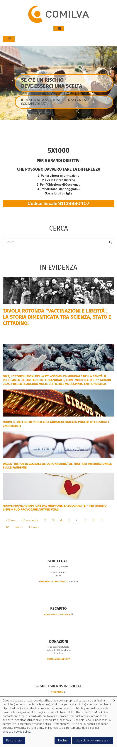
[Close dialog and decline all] (114, 699)
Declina (62, 740)
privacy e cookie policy (16, 731)
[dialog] (58, 722)
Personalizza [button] (14, 740)
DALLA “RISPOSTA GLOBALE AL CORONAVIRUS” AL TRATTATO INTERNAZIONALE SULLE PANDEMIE (57, 465)
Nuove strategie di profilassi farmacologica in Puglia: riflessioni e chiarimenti (56, 424)
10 (9, 527)
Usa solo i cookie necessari (92, 740)
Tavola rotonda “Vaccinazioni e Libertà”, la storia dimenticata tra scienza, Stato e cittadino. (57, 317)
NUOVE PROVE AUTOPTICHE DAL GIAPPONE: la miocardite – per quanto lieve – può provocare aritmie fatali (55, 507)
